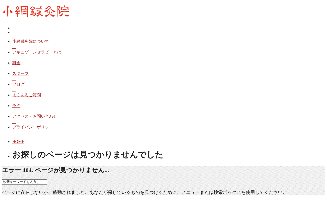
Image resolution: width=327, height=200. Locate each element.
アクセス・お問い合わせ (168, 119)
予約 (168, 108)
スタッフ (168, 76)
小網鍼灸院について (168, 44)
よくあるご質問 (168, 98)
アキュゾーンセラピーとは (168, 55)
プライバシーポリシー (168, 130)
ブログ (168, 87)
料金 (168, 66)
